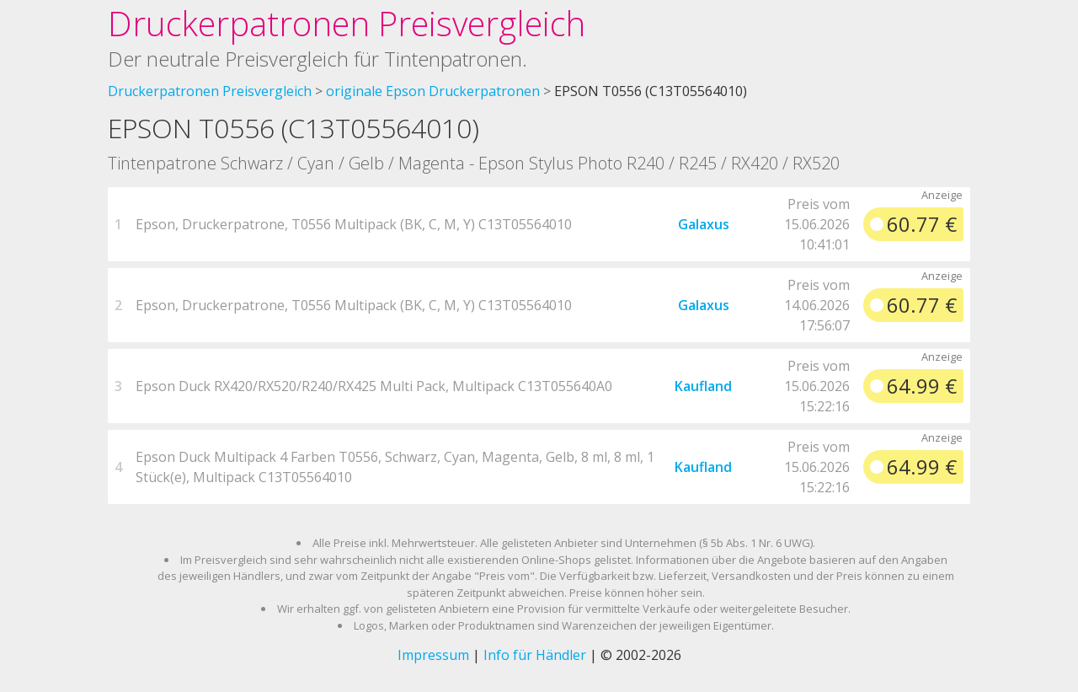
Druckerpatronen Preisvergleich (346, 23)
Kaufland (703, 386)
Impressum (433, 655)
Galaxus (703, 224)
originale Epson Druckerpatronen (433, 91)
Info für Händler (534, 655)
